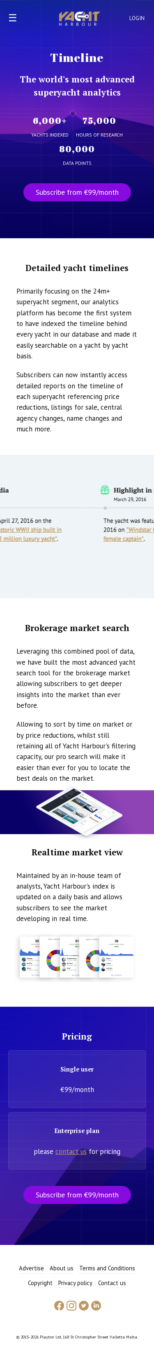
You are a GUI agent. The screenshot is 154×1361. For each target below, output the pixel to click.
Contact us (112, 1283)
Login (137, 18)
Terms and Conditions (107, 1268)
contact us (71, 1151)
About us (62, 1268)
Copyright (40, 1283)
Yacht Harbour (79, 19)
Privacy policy (75, 1283)
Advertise (31, 1268)
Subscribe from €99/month (77, 192)
